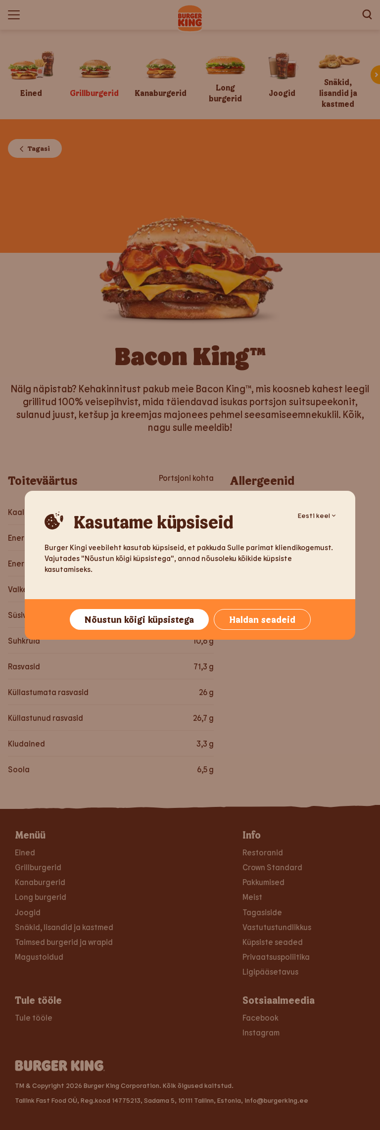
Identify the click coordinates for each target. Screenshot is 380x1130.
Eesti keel (316, 515)
